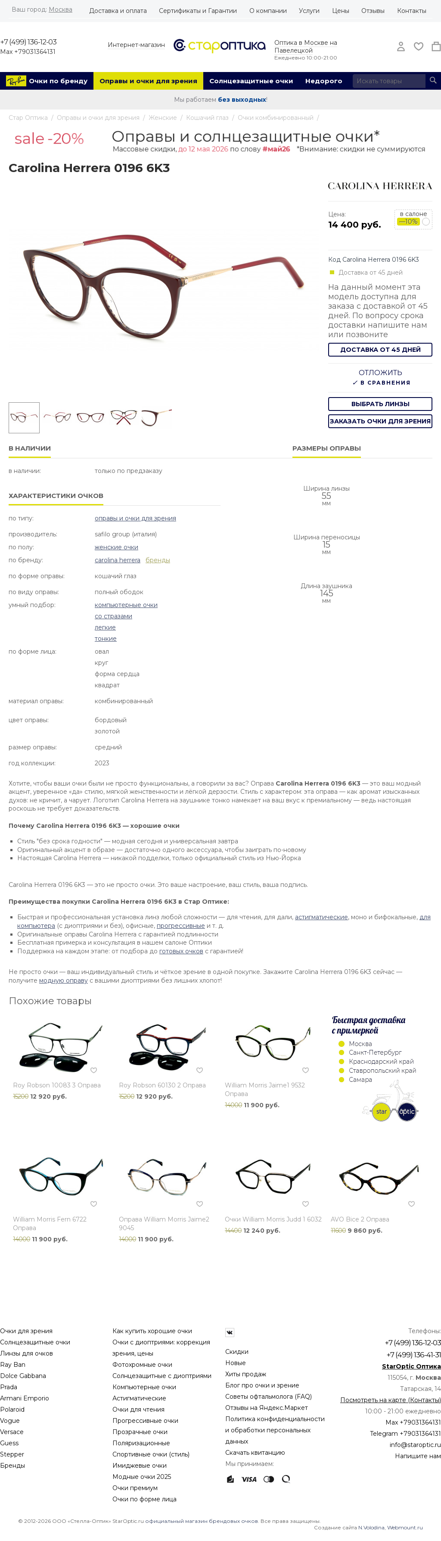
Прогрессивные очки (145, 1421)
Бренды (12, 1465)
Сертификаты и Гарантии (198, 11)
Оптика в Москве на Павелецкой (305, 46)
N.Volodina (371, 1527)
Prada (8, 1387)
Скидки (236, 1352)
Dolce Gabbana (23, 1376)
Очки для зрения (26, 1331)
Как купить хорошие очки (152, 1331)
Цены (340, 11)
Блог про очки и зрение (262, 1385)
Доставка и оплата (118, 11)
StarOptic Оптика (411, 1366)
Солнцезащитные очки (251, 81)
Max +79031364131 (28, 52)
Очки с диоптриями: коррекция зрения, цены (161, 1347)
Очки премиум (135, 1488)
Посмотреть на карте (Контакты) (390, 1400)
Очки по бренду (58, 81)
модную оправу (63, 980)
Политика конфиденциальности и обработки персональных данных (275, 1430)
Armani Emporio (24, 1398)
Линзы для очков (26, 1353)
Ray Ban (12, 1365)
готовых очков (181, 951)
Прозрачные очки (140, 1432)
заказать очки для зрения (380, 421)
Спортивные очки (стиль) (150, 1454)
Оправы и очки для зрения (148, 81)
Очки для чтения (138, 1409)
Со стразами (113, 616)
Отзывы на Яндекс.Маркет (266, 1408)
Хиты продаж (245, 1374)
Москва (60, 9)
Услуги (309, 11)
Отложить (380, 373)
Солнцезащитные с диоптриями (161, 1376)
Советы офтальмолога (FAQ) (268, 1396)
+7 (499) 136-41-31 (413, 1354)
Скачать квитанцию (255, 1452)
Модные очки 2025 (141, 1477)
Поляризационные (141, 1443)
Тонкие (106, 638)
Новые (235, 1363)
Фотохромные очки (142, 1365)
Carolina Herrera (117, 560)
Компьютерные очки (126, 605)
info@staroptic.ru (415, 1445)
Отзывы (373, 11)
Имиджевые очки (139, 1465)
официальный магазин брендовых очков (201, 1521)
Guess (9, 1443)
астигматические (321, 917)
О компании (268, 11)
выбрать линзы (380, 404)
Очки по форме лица (144, 1499)
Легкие (105, 627)
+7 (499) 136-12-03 (28, 42)
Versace (12, 1432)
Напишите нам (418, 1456)
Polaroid (12, 1409)
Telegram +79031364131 (405, 1434)
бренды (158, 560)
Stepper (12, 1454)
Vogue (10, 1421)
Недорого (323, 81)
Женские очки (116, 547)
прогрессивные (181, 926)
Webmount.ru (405, 1527)
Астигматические (139, 1398)
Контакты (411, 11)
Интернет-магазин (136, 45)
